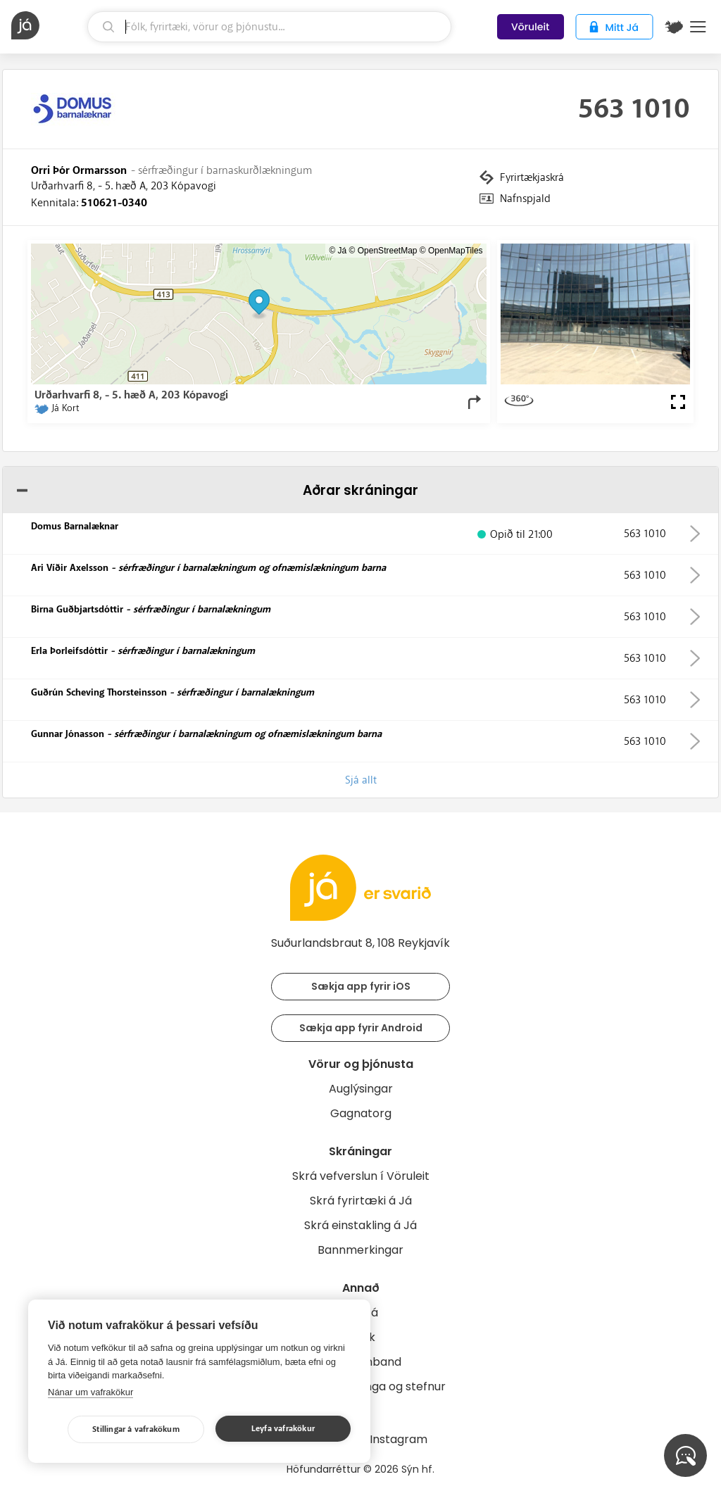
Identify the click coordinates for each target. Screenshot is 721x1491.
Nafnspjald (525, 198)
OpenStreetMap (388, 251)
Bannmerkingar (360, 1250)
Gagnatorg (360, 1113)
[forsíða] (47, 25)
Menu (698, 27)
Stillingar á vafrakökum (136, 1429)
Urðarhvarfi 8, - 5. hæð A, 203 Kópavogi (123, 186)
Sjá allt (361, 780)
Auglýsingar (361, 1089)
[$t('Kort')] (674, 27)
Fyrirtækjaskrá (532, 177)
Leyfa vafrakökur (283, 1428)
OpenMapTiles (455, 251)
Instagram (398, 1439)
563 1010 (634, 109)
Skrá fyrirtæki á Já (361, 1201)
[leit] (269, 27)
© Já (337, 251)
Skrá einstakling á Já (360, 1225)
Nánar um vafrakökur (90, 1392)
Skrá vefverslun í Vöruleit (361, 1176)
